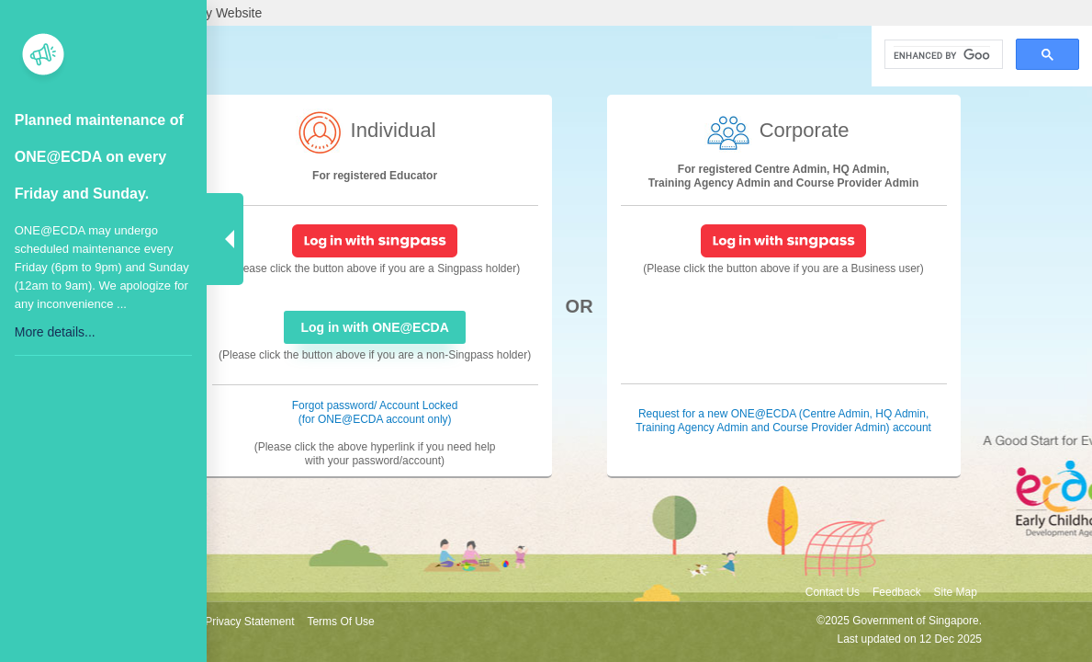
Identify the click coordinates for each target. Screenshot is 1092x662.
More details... (55, 332)
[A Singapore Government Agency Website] (546, 13)
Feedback (896, 592)
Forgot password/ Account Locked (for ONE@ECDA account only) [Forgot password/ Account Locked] (375, 412)
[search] (942, 55)
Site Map (955, 592)
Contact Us (832, 592)
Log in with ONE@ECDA (374, 327)
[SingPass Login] (374, 240)
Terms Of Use (340, 621)
